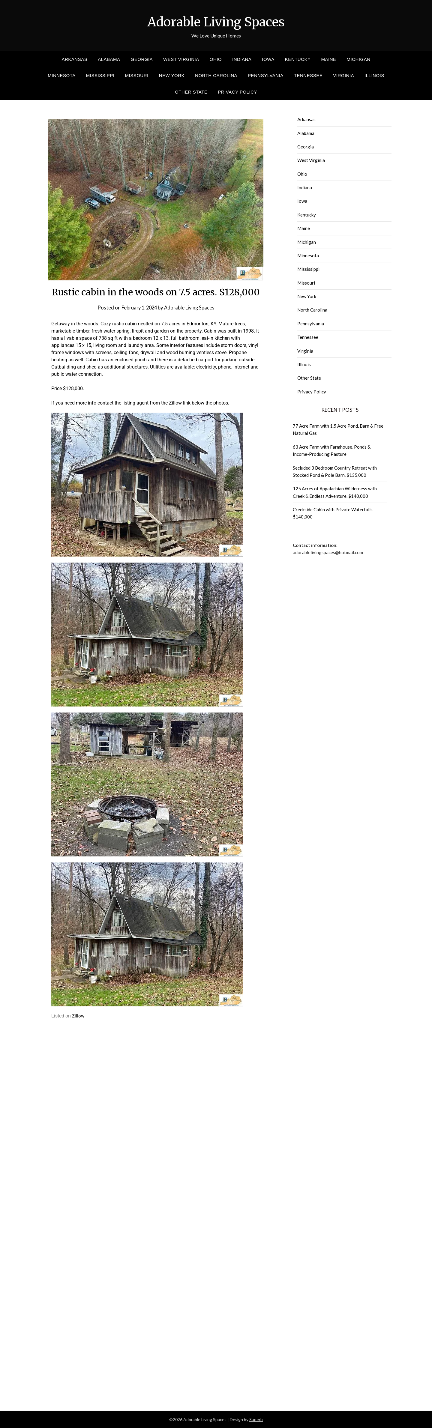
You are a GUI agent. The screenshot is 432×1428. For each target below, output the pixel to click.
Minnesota (62, 75)
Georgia (142, 59)
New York (171, 75)
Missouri (136, 75)
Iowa (268, 59)
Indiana (241, 59)
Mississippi (100, 75)
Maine (328, 59)
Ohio (216, 59)
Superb (256, 1419)
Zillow (78, 1016)
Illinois (374, 75)
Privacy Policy (237, 91)
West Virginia (181, 59)
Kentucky (298, 59)
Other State (191, 91)
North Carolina (216, 75)
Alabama (109, 59)
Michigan (358, 59)
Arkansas (74, 59)
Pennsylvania (266, 75)
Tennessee (308, 75)
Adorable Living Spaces (216, 21)
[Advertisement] (155, 1069)
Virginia (343, 75)
